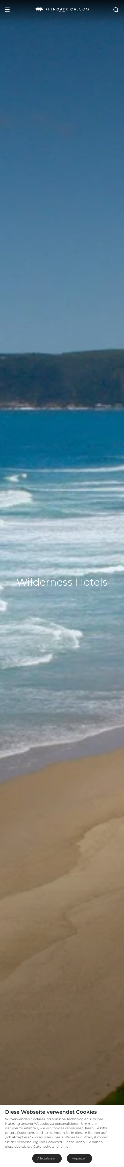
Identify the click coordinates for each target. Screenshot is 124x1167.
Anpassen (79, 1158)
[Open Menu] (7, 10)
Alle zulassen (46, 1158)
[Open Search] (115, 9)
